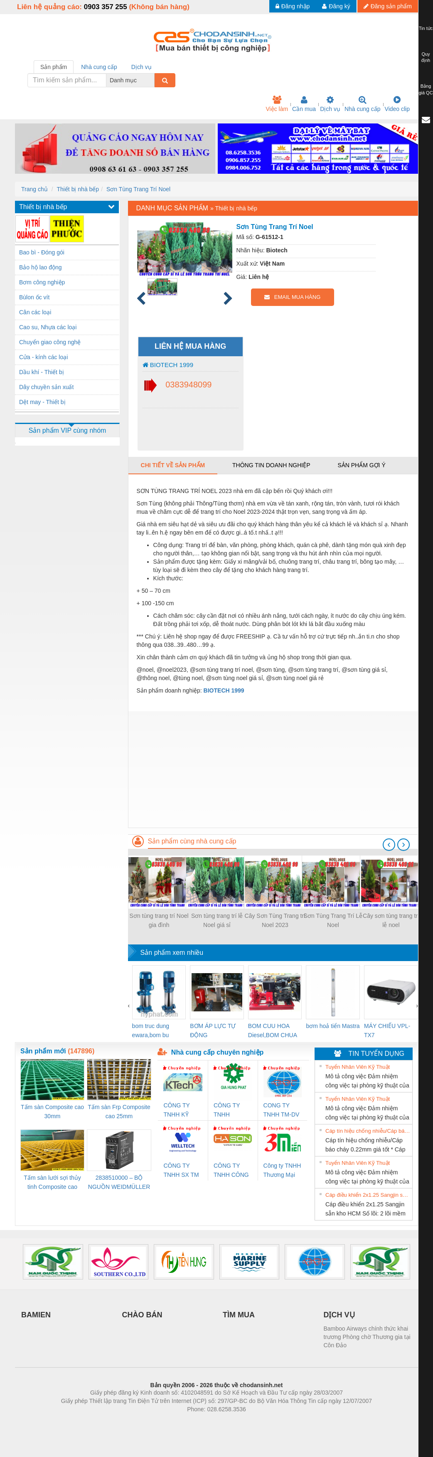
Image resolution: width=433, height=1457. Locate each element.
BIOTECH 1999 (168, 364)
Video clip (397, 104)
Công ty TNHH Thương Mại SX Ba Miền (282, 1170)
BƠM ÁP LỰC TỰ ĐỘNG (213, 1030)
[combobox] (152, 80)
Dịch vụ (330, 104)
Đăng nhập (293, 6)
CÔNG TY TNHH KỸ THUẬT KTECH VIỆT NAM (180, 1110)
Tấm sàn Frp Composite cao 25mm (119, 1111)
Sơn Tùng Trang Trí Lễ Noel (333, 920)
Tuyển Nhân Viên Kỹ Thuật (357, 1067)
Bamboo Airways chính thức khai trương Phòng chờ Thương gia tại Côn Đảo (367, 1337)
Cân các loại (35, 312)
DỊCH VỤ (339, 1315)
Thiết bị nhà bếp (78, 189)
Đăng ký (336, 6)
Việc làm (277, 104)
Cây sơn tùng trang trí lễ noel (391, 920)
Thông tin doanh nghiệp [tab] (271, 465)
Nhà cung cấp (362, 104)
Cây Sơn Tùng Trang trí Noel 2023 (275, 920)
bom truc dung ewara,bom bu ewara (151, 1031)
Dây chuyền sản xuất (46, 387)
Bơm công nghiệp (42, 282)
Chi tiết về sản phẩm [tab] (173, 465)
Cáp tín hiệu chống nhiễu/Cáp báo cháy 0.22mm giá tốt (367, 1131)
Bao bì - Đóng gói (41, 252)
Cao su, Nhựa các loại (47, 327)
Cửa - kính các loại (43, 357)
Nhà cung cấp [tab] (99, 67)
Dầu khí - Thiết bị (41, 372)
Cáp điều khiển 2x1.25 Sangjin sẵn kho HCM (367, 1195)
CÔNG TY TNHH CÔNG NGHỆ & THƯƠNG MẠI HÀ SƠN (232, 1170)
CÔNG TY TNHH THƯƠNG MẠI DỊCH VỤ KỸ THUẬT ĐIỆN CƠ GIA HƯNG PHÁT (232, 1110)
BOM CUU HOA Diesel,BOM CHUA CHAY (272, 1031)
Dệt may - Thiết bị (42, 402)
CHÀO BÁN (142, 1315)
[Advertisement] (273, 769)
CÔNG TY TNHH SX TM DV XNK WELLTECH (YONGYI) (181, 1170)
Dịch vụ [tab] (141, 67)
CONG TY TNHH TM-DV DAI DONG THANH (281, 1110)
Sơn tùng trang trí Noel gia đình (159, 920)
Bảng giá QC (425, 89)
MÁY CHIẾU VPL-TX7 (387, 1030)
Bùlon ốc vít (34, 297)
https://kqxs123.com (256, 1421)
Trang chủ (34, 189)
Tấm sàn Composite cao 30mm (52, 1111)
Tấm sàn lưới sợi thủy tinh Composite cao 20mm (52, 1182)
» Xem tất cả (391, 1066)
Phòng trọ (163, 1421)
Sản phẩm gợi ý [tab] (361, 465)
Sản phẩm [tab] (53, 67)
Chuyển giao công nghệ (50, 342)
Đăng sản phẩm (388, 6)
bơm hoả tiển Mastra (332, 1026)
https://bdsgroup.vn (205, 1421)
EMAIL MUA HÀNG (292, 297)
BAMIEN (36, 1315)
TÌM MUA (239, 1315)
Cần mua (304, 104)
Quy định (425, 57)
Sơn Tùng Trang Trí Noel (138, 189)
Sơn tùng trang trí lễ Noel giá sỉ (217, 920)
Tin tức (426, 28)
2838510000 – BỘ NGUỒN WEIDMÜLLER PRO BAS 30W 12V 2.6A (119, 1182)
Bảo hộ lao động (40, 267)
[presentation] (389, 844)
